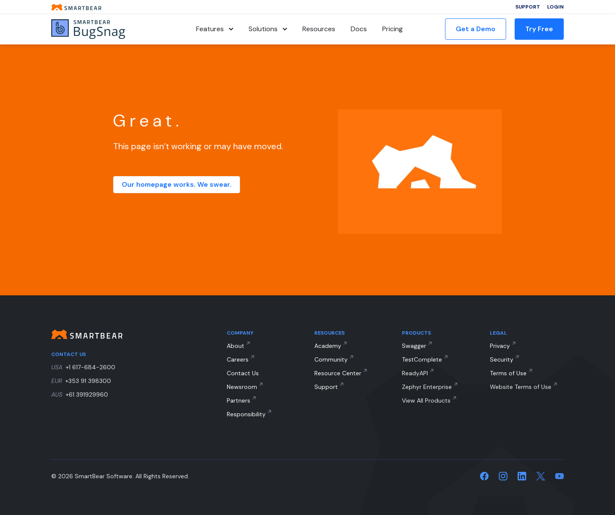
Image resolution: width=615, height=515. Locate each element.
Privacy (500, 346)
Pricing (392, 28)
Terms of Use (508, 373)
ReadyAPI (415, 373)
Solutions (268, 28)
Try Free (539, 28)
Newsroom (242, 387)
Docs (359, 28)
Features (214, 28)
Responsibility (246, 414)
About (235, 346)
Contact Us (243, 373)
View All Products (426, 400)
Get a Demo (475, 28)
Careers (238, 359)
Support (527, 6)
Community (331, 359)
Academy (327, 346)
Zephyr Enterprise (427, 387)
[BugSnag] (102, 29)
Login (555, 6)
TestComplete (422, 359)
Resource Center (337, 373)
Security (501, 359)
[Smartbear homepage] (76, 7)
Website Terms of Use (520, 387)
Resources (318, 28)
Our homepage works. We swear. (176, 184)
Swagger (414, 346)
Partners (238, 400)
